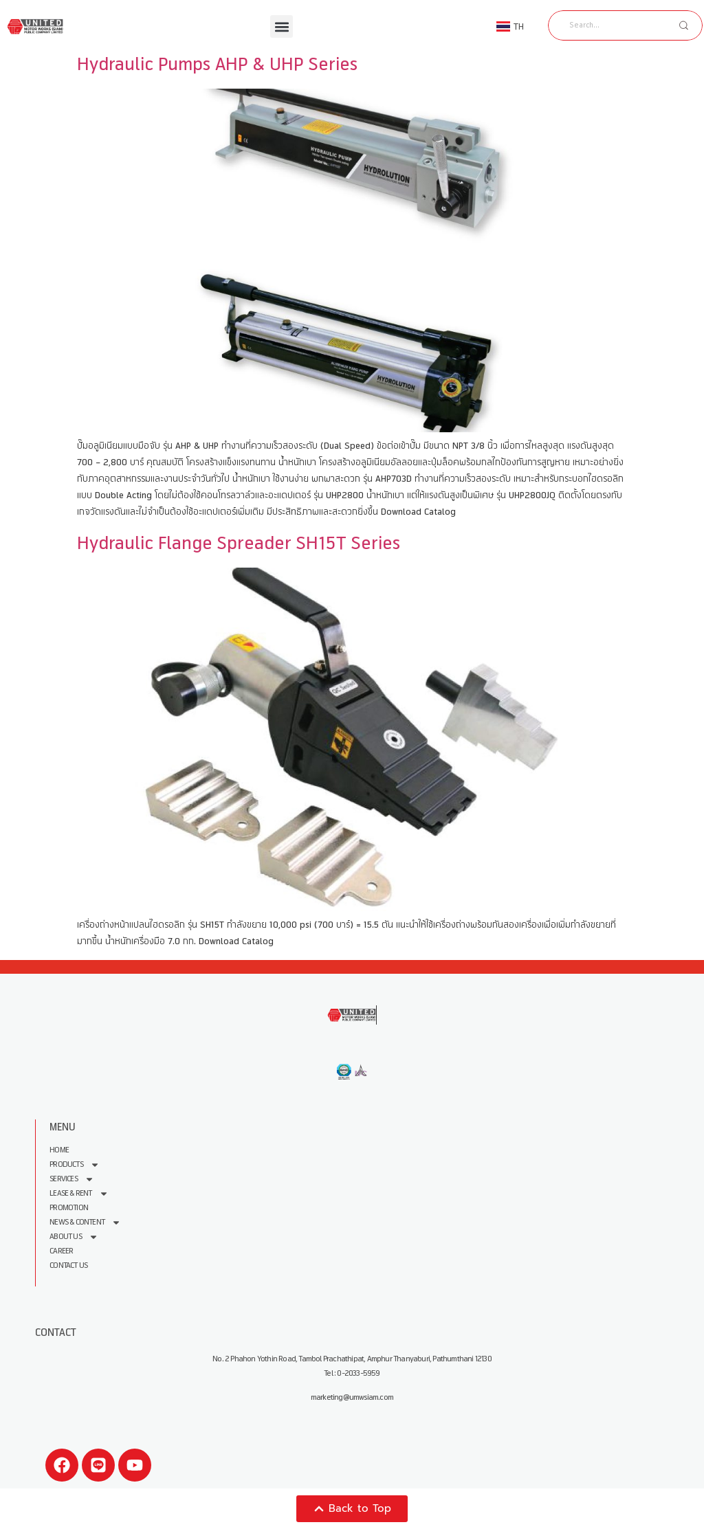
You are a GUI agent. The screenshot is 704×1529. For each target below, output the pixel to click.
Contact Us (68, 1265)
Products (75, 1164)
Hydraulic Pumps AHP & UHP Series (217, 64)
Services (72, 1179)
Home (59, 1150)
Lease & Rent (79, 1193)
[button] (281, 26)
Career (61, 1251)
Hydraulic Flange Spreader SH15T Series (238, 543)
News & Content (85, 1222)
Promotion (69, 1207)
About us (74, 1236)
